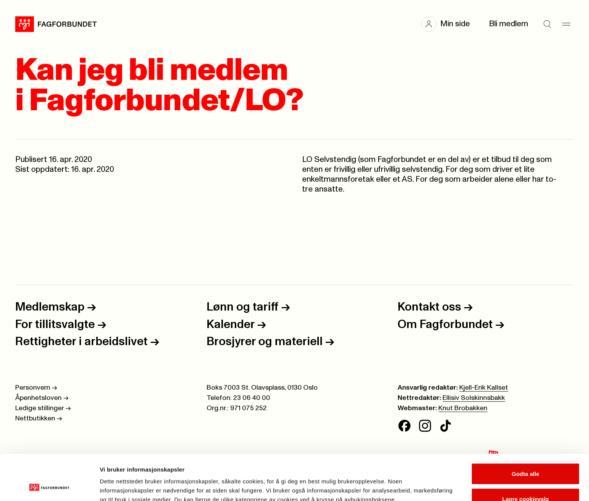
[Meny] (566, 24)
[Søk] (547, 24)
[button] (449, 24)
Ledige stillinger (43, 408)
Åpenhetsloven (41, 398)
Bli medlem (508, 24)
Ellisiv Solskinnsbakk (474, 398)
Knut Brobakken (462, 408)
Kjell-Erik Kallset (483, 387)
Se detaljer (409, 481)
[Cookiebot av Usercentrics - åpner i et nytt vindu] (49, 486)
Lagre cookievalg (525, 456)
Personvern (36, 387)
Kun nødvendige (525, 480)
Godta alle (526, 431)
